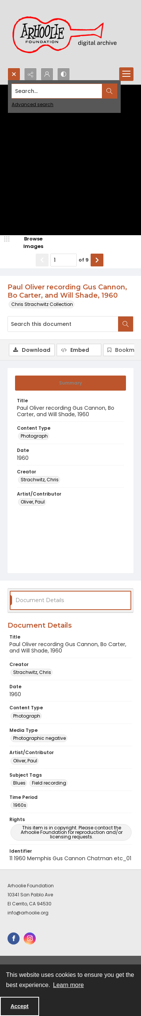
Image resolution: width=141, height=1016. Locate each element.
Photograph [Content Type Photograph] (34, 436)
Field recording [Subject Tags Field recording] (49, 783)
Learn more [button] (68, 985)
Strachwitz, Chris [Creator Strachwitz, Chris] (40, 479)
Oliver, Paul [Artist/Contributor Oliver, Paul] (33, 502)
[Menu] (126, 74)
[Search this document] (63, 324)
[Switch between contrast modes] (64, 74)
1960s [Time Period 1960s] (19, 805)
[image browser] (28, 242)
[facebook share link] (14, 938)
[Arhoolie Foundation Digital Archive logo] (68, 34)
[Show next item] (97, 260)
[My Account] (47, 74)
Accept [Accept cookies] (20, 1006)
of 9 (84, 259)
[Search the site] (57, 91)
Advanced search (32, 104)
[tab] (70, 383)
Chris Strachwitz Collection (42, 304)
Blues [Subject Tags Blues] (19, 783)
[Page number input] (63, 260)
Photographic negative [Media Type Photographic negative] (39, 738)
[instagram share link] (30, 938)
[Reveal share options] (30, 74)
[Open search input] (14, 74)
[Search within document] (125, 324)
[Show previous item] (42, 260)
